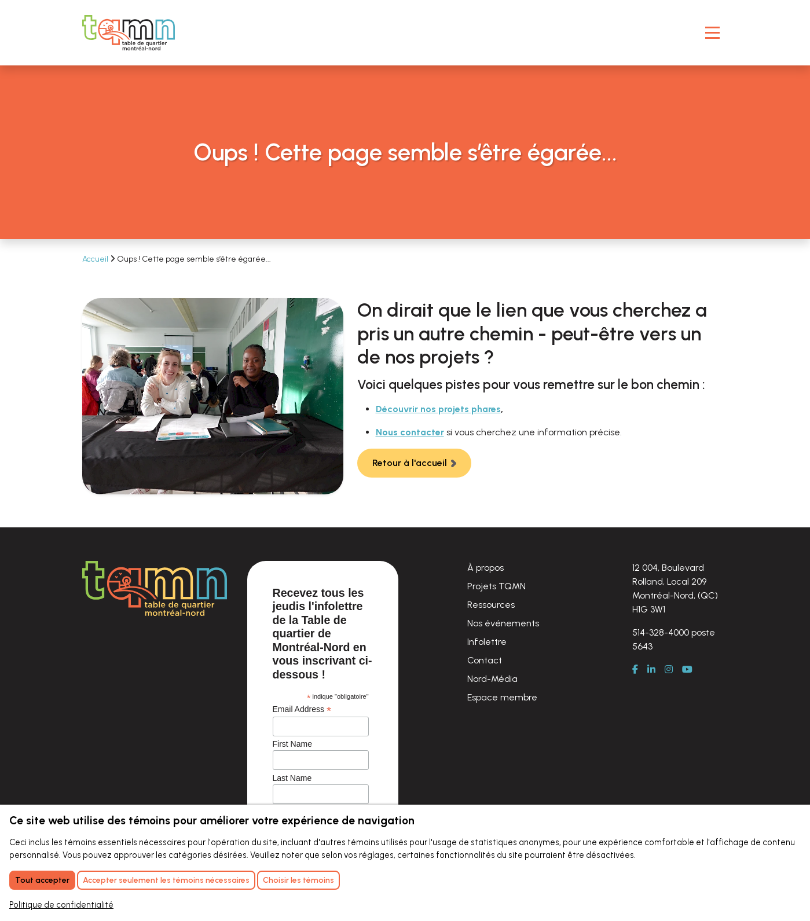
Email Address (302, 709)
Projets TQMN (496, 586)
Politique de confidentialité (61, 905)
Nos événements (503, 623)
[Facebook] (639, 670)
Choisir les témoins (298, 880)
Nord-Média (492, 678)
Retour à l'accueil (409, 462)
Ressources (491, 604)
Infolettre (487, 641)
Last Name (292, 778)
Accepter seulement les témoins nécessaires (166, 880)
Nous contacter (410, 432)
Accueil (96, 259)
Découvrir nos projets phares (438, 408)
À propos (485, 567)
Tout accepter (42, 880)
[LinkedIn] (656, 670)
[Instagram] (673, 670)
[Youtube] (692, 670)
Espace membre (502, 697)
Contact (484, 660)
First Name (292, 743)
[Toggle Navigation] (712, 32)
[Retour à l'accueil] (128, 33)
